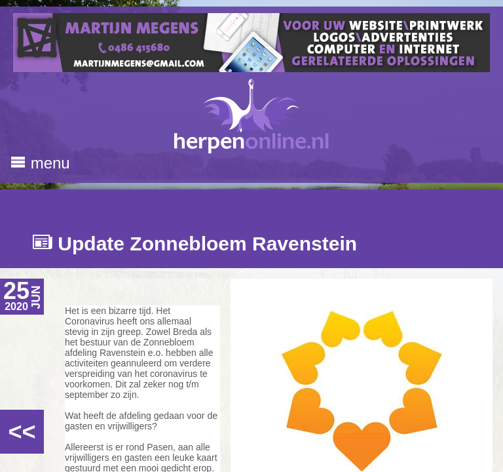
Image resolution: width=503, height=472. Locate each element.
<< (21, 431)
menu (40, 163)
